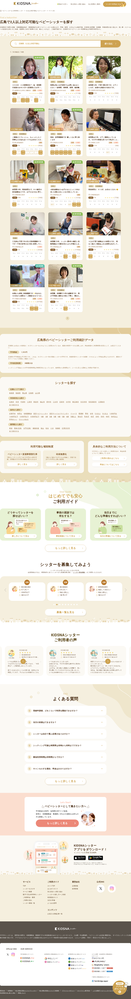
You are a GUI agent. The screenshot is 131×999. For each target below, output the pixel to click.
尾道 (10, 428)
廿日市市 (83, 402)
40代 (107, 417)
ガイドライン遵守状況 (83, 990)
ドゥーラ (74, 414)
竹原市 (23, 402)
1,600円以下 (13, 417)
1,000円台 (113, 414)
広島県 (31, 393)
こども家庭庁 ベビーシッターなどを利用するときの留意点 (109, 990)
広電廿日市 (66, 428)
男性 (86, 414)
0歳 (42, 417)
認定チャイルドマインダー (59, 414)
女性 (91, 414)
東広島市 (75, 402)
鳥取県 (11, 393)
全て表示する (14, 405)
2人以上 (98, 414)
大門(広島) (27, 428)
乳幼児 (86, 417)
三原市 (29, 402)
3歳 (55, 417)
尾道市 (35, 402)
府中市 (48, 402)
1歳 (46, 417)
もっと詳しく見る (69, 781)
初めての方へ (62, 4)
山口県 (37, 393)
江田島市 (101, 402)
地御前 (57, 428)
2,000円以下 (24, 417)
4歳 (59, 417)
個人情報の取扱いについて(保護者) (49, 990)
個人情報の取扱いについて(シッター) (26, 990)
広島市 (11, 402)
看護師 (81, 414)
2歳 (50, 417)
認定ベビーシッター (40, 414)
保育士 (19, 414)
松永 (47, 428)
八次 (52, 428)
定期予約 (12, 414)
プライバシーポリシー (68, 990)
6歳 (67, 417)
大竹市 (68, 402)
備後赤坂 (36, 428)
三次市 (55, 402)
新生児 (80, 417)
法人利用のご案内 (94, 4)
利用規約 (10, 990)
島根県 (18, 393)
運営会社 (2, 990)
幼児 (92, 417)
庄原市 (61, 402)
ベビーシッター (46, 27)
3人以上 (105, 414)
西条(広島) (18, 428)
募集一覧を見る (70, 612)
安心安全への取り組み (78, 4)
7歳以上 (73, 417)
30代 (102, 417)
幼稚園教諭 (28, 414)
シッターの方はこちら (116, 4)
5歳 (63, 417)
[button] (54, 604)
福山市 (42, 402)
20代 (97, 417)
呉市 (17, 402)
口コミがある (24, 419)
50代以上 (114, 417)
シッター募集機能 (79, 572)
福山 (42, 428)
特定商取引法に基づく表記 (7, 993)
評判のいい (13, 419)
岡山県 (24, 393)
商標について (22, 993)
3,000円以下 (34, 417)
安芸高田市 (93, 402)
